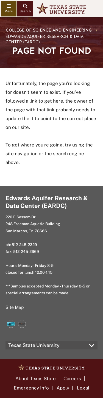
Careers (72, 378)
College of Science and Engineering (49, 30)
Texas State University (34, 345)
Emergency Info (31, 388)
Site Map (14, 307)
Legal (83, 388)
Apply (63, 388)
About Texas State (35, 378)
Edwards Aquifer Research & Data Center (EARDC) (44, 39)
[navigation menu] (8, 8)
